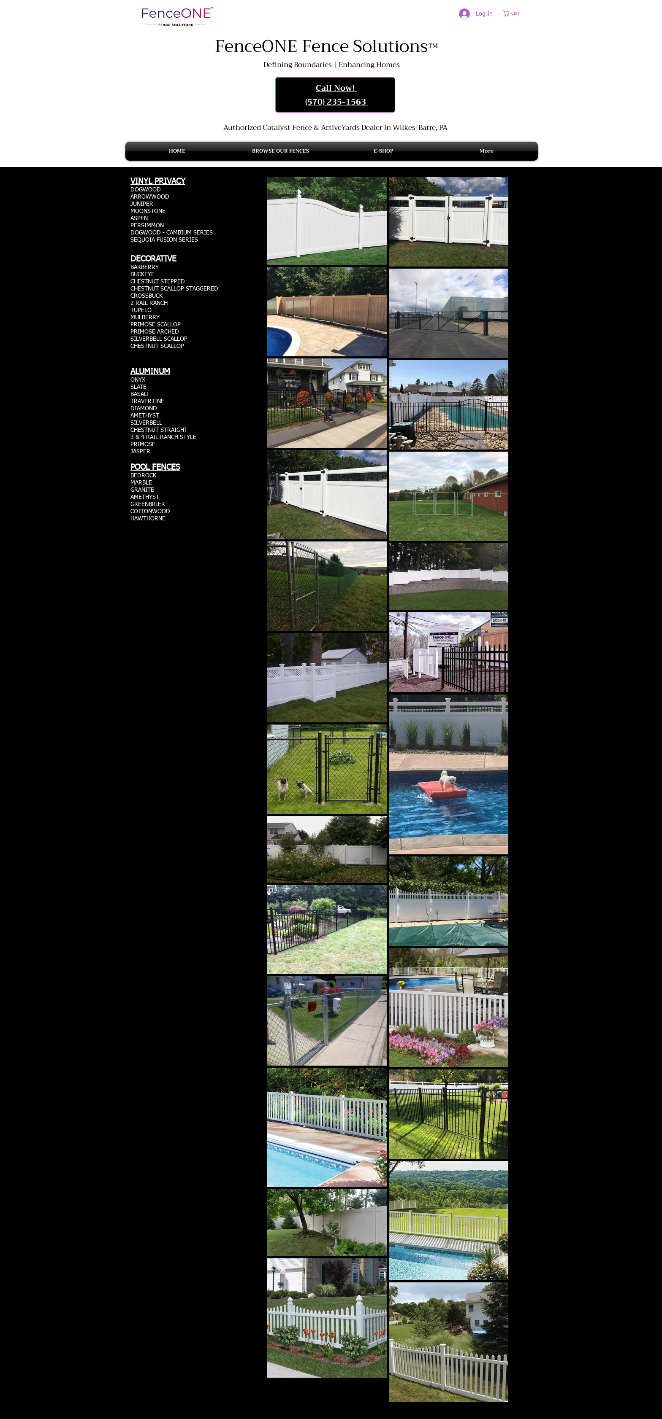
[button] (516, 13)
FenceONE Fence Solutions (326, 46)
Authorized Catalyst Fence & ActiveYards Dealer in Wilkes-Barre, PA (335, 127)
